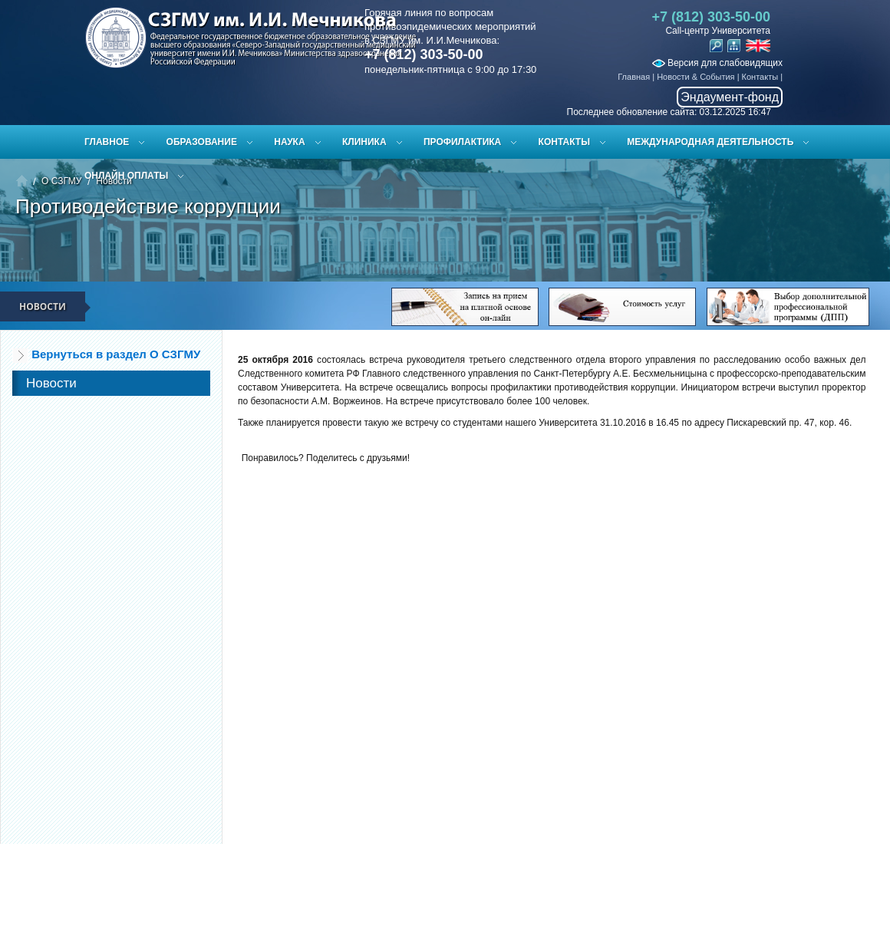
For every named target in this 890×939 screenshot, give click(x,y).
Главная (634, 76)
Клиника (364, 142)
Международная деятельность (710, 142)
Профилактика (462, 142)
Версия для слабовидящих (717, 63)
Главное (106, 142)
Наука (289, 142)
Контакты (760, 76)
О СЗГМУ (61, 181)
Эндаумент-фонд (730, 97)
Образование (201, 142)
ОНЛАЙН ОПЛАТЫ (126, 175)
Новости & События (695, 76)
